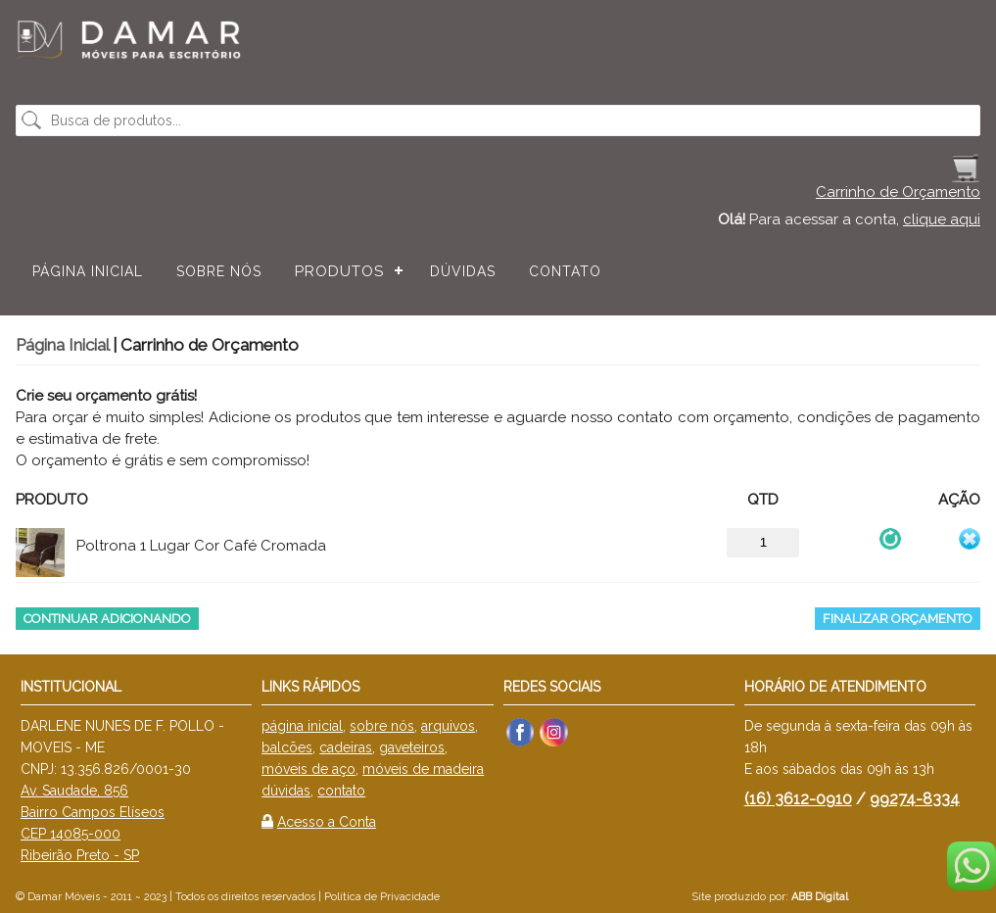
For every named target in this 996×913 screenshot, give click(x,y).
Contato (565, 271)
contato (341, 790)
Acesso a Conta (326, 822)
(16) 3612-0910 (798, 799)
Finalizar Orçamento (897, 618)
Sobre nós (218, 271)
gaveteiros (412, 747)
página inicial (302, 726)
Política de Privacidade (382, 896)
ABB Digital (819, 896)
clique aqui (941, 219)
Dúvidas (463, 271)
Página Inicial (87, 271)
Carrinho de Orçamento (898, 192)
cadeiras (345, 747)
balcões (286, 747)
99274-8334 (915, 799)
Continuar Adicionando (107, 618)
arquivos (448, 726)
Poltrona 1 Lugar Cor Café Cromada (201, 545)
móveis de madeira (423, 769)
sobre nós (382, 726)
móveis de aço (308, 769)
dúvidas (285, 790)
